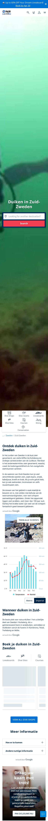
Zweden (9, 435)
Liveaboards (8, 658)
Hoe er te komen (14, 742)
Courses (39, 658)
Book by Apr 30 (23, 5)
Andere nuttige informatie (19, 750)
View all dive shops (24, 719)
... (4, 435)
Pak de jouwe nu (24, 813)
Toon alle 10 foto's (29, 520)
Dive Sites (22, 658)
